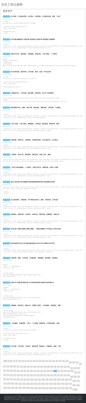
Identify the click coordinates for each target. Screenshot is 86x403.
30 (28, 366)
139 (28, 387)
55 (34, 371)
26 (14, 366)
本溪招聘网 (23, 400)
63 (62, 371)
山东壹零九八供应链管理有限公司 (61, 397)
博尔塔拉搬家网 (9, 398)
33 (38, 366)
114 (8, 383)
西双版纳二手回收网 (44, 399)
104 (47, 379)
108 (62, 379)
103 (43, 379)
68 (78, 372)
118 (24, 383)
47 (7, 370)
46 (4, 370)
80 (41, 375)
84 (55, 375)
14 (53, 361)
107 (59, 379)
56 (38, 371)
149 (66, 388)
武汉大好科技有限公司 (49, 397)
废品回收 (40, 396)
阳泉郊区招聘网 (49, 400)
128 (62, 383)
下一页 (75, 389)
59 (48, 371)
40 (61, 366)
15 (56, 361)
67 (75, 372)
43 (71, 368)
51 (21, 371)
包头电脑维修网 (78, 399)
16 (60, 361)
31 (31, 366)
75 (24, 375)
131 (74, 385)
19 (70, 362)
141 (36, 388)
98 (24, 379)
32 (34, 366)
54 (31, 371)
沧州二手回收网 (35, 399)
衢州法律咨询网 (73, 397)
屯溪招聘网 (35, 400)
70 (7, 375)
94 (11, 379)
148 (63, 388)
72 (14, 375)
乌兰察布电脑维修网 (70, 399)
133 (5, 387)
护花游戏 (45, 396)
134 (8, 387)
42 (68, 366)
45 (78, 368)
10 (40, 361)
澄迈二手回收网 (11, 399)
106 (55, 379)
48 (11, 370)
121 (35, 383)
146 (55, 388)
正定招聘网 (55, 400)
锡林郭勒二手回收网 (20, 399)
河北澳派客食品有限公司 (31, 398)
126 (55, 383)
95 (14, 379)
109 (66, 379)
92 (4, 379)
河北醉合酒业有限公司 (56, 398)
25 (11, 366)
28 (21, 366)
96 (18, 379)
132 (78, 385)
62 (58, 371)
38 (55, 366)
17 (63, 361)
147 (59, 388)
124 (47, 383)
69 (4, 375)
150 (70, 388)
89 (71, 376)
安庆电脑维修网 (61, 399)
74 (21, 375)
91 (78, 376)
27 (18, 366)
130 (70, 383)
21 (77, 362)
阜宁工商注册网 (64, 396)
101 (35, 379)
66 (72, 371)
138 (24, 387)
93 (7, 379)
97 (21, 379)
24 (7, 366)
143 (43, 388)
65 (68, 371)
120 (31, 383)
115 (12, 383)
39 (58, 366)
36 (48, 366)
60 (51, 371)
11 (43, 361)
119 (28, 383)
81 (44, 375)
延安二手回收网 (28, 399)
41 (65, 366)
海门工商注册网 (71, 398)
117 (20, 383)
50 (18, 371)
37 (51, 366)
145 (51, 388)
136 (16, 387)
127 (58, 383)
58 (44, 371)
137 (20, 387)
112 (78, 381)
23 (4, 366)
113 (5, 383)
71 (11, 375)
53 (28, 371)
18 (66, 361)
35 (44, 366)
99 (28, 379)
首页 (5, 361)
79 (38, 375)
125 (51, 383)
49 (14, 370)
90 (75, 376)
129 (66, 383)
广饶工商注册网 (64, 398)
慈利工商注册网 (57, 396)
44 (75, 368)
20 (73, 362)
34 (41, 366)
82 (48, 375)
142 (39, 388)
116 (16, 383)
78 (34, 375)
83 (51, 375)
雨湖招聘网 (71, 396)
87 (65, 375)
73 (18, 375)
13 (50, 361)
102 (39, 379)
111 (74, 381)
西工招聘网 (78, 398)
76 (28, 375)
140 (32, 388)
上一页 (10, 361)
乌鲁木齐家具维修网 (53, 399)
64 (65, 371)
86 (61, 375)
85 (58, 375)
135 (12, 387)
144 (47, 388)
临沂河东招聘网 (77, 396)
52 (24, 371)
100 (32, 379)
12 (46, 361)
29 (24, 366)
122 (39, 383)
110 (70, 379)
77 (31, 375)
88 (68, 375)
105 (51, 379)
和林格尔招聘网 (42, 400)
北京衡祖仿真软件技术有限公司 (37, 397)
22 (80, 363)
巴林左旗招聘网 (29, 400)
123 (43, 383)
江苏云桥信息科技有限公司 (20, 398)
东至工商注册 (6, 16)
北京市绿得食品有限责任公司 (43, 398)
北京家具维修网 (61, 400)
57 (41, 371)
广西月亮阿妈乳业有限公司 (23, 397)
